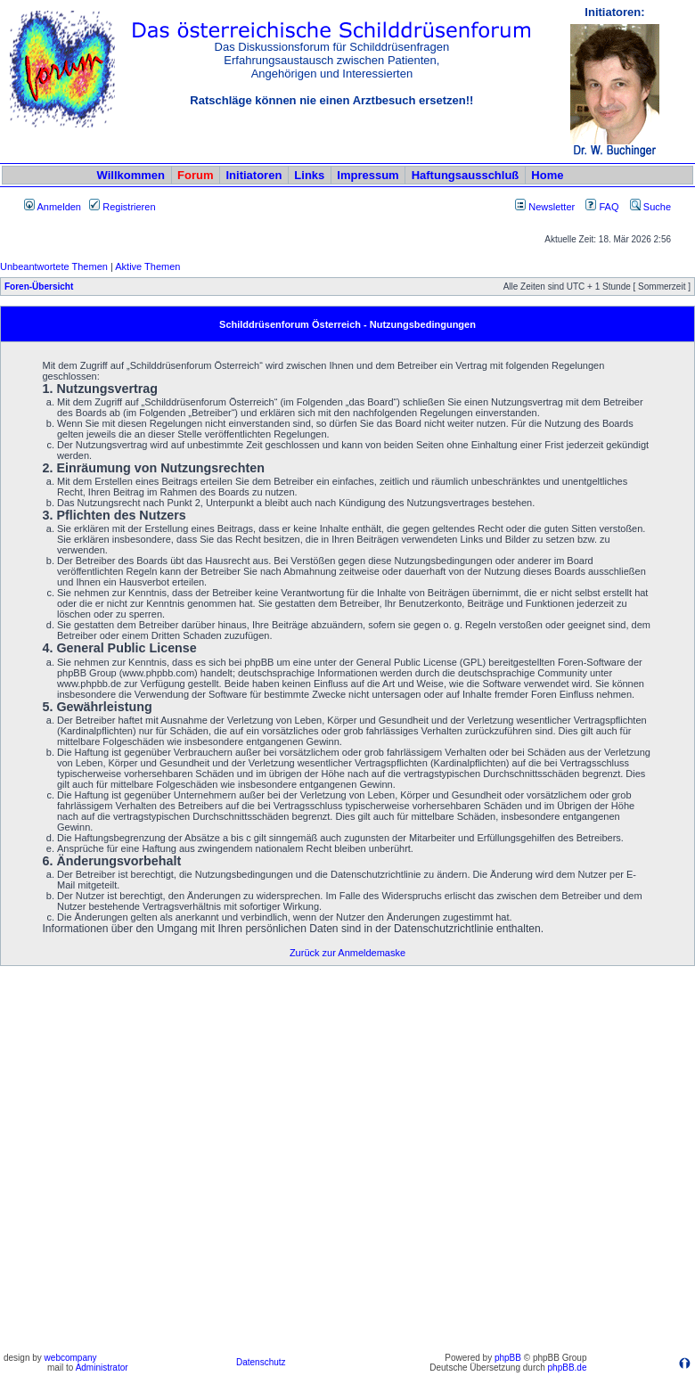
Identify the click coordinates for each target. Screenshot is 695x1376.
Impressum (367, 175)
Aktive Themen (147, 266)
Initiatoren (253, 175)
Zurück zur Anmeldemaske (347, 952)
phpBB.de (567, 1367)
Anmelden (52, 206)
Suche (650, 206)
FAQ (601, 206)
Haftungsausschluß (465, 175)
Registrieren (122, 206)
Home (547, 175)
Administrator (102, 1367)
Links (309, 175)
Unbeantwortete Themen (54, 266)
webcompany (71, 1358)
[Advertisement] (189, 1158)
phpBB (508, 1358)
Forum (195, 175)
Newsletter (551, 206)
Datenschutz (261, 1362)
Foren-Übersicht (38, 286)
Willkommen (131, 175)
